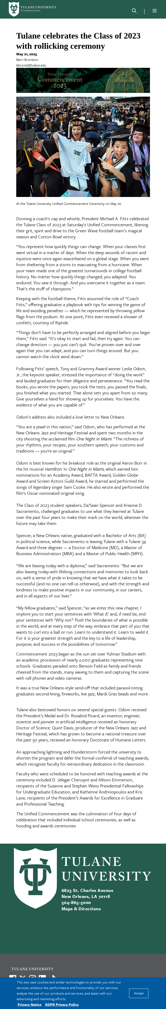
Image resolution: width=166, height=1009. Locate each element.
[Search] (134, 11)
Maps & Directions (81, 908)
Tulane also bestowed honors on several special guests (66, 709)
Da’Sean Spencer (99, 505)
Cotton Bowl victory (56, 236)
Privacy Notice (29, 1004)
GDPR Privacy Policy (62, 1004)
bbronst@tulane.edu (31, 65)
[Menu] (154, 10)
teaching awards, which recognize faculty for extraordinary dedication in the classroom (82, 761)
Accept (138, 993)
